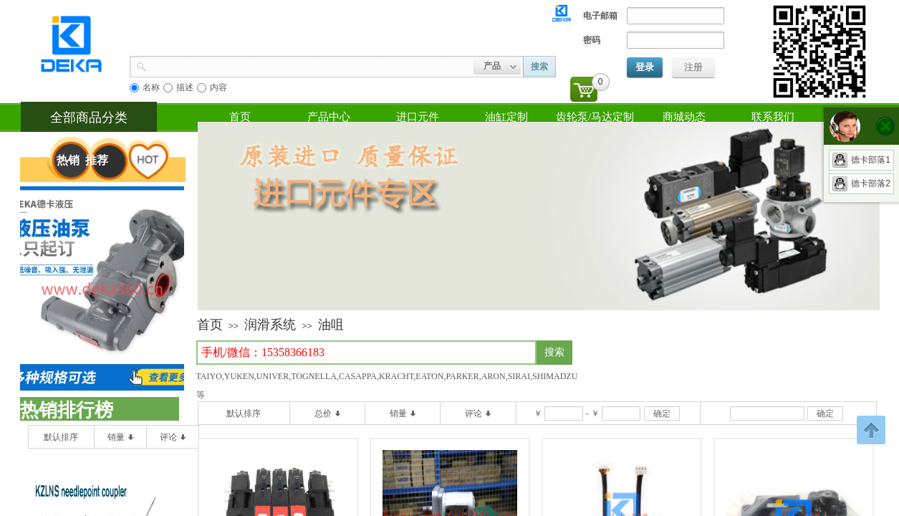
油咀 (331, 324)
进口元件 (417, 117)
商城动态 (684, 117)
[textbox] (366, 352)
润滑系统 (270, 324)
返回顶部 (871, 430)
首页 (240, 117)
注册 (693, 67)
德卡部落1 (861, 160)
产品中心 (328, 117)
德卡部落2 (861, 183)
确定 (661, 413)
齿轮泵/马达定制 (595, 117)
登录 (644, 67)
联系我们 (772, 117)
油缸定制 (506, 117)
